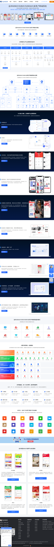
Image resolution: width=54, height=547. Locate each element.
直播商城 (19, 538)
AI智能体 (19, 521)
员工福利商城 (20, 530)
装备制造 (28, 527)
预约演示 (51, 1)
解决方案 (20, 1)
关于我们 (36, 1)
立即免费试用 (4, 18)
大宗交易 (28, 535)
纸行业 (28, 533)
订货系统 (19, 535)
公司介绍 (36, 521)
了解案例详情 (13, 479)
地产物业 (28, 530)
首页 (10, 1)
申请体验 (4, 143)
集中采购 (19, 533)
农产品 (28, 532)
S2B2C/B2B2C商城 (21, 524)
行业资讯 (36, 530)
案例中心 (26, 1)
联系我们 (36, 527)
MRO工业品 (29, 521)
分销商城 (19, 536)
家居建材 (28, 524)
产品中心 (14, 1)
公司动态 (31, 1)
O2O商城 (19, 527)
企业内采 (19, 532)
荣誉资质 (36, 524)
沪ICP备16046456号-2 (26, 545)
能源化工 (28, 536)
